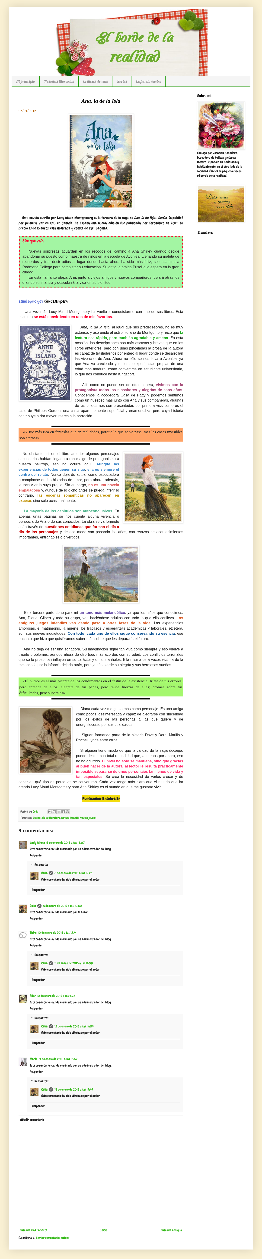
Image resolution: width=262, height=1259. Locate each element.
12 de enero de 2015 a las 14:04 (74, 1026)
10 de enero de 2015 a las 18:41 (57, 933)
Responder (36, 855)
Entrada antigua (171, 1230)
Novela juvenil (88, 818)
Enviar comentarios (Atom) (53, 1238)
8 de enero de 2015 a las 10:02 (62, 906)
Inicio (103, 1230)
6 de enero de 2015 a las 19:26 (73, 873)
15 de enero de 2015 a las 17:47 (73, 1089)
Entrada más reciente (33, 1230)
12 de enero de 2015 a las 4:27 (56, 996)
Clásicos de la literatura (46, 818)
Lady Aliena (37, 843)
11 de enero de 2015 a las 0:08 (73, 963)
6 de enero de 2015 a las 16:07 (65, 843)
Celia (44, 873)
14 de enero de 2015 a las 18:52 (57, 1059)
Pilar (33, 996)
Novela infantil (70, 818)
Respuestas (41, 865)
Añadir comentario (32, 1120)
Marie (33, 1059)
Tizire (33, 933)
